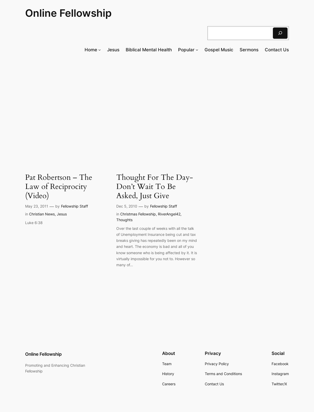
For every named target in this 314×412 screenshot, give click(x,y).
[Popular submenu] (197, 49)
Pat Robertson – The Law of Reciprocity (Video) (58, 186)
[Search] (280, 33)
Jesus (62, 214)
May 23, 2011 (36, 206)
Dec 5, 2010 (126, 206)
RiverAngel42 (169, 214)
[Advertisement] (157, 100)
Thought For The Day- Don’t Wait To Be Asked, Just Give (154, 186)
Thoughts (124, 220)
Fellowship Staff (74, 206)
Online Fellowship (68, 13)
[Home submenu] (99, 49)
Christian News (42, 214)
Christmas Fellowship (138, 214)
